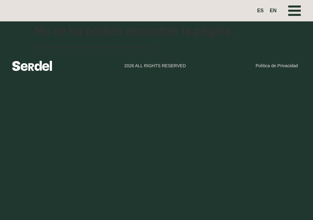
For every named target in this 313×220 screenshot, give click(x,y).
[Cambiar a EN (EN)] (273, 10)
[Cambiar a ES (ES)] (260, 10)
